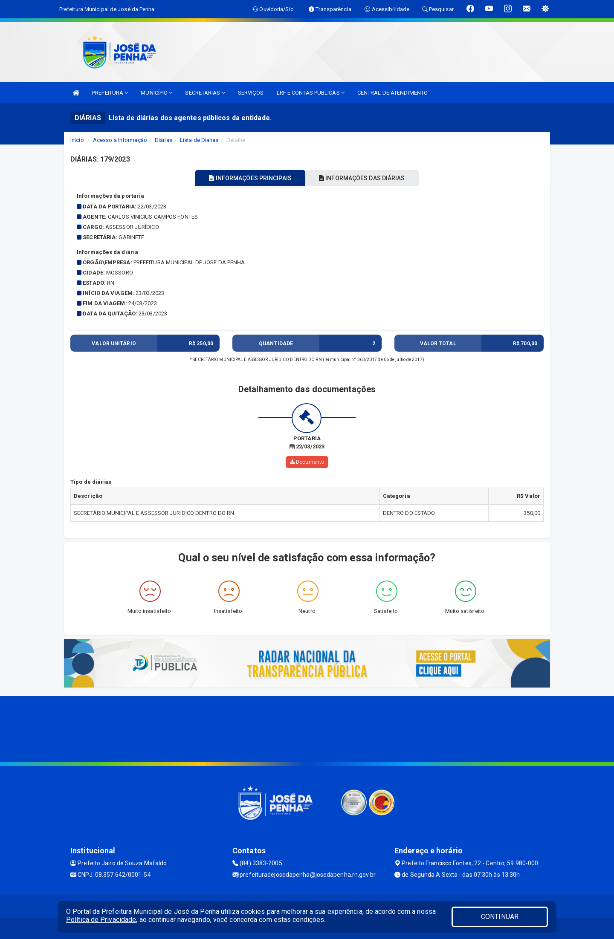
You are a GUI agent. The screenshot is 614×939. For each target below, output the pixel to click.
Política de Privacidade (101, 920)
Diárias (163, 140)
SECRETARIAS (205, 93)
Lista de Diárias (199, 140)
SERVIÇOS (251, 93)
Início (77, 140)
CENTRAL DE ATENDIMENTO (392, 93)
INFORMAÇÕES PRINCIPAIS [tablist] (246, 178)
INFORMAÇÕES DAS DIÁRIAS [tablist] (366, 178)
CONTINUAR (499, 917)
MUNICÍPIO (156, 93)
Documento (307, 462)
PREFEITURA (110, 93)
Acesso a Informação (120, 140)
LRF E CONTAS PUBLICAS (311, 93)
